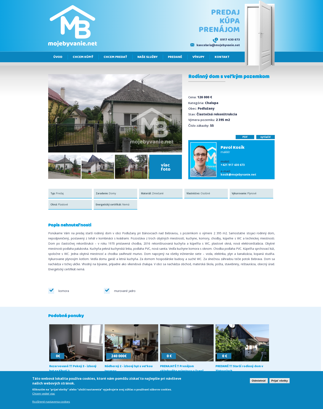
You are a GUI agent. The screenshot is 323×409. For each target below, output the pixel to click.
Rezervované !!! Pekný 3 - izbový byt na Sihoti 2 (72, 369)
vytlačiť (265, 137)
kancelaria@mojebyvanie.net (218, 45)
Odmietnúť (259, 380)
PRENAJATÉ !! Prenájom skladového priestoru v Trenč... (183, 369)
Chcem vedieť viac (43, 393)
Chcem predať (115, 57)
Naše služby (147, 57)
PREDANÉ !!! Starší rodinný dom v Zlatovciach (239, 369)
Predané (175, 57)
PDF (245, 137)
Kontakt (222, 57)
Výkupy (198, 57)
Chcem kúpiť (83, 57)
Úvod (57, 57)
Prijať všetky (279, 380)
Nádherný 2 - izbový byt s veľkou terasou (129, 369)
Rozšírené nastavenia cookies (51, 401)
